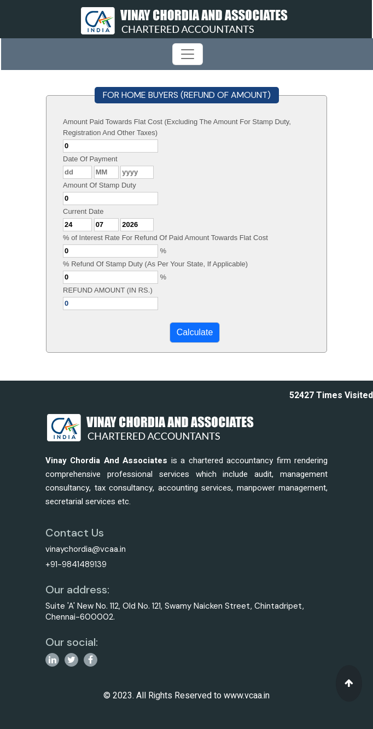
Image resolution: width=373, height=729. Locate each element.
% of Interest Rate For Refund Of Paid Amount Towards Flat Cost (165, 238)
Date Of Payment (90, 159)
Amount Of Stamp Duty (99, 185)
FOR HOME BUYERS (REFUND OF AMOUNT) (187, 95)
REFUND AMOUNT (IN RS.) (108, 290)
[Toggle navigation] (187, 54)
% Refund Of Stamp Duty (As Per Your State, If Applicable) (155, 264)
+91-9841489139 (76, 564)
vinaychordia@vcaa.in (85, 549)
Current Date (83, 211)
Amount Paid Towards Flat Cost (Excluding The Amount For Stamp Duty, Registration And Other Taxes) (177, 127)
